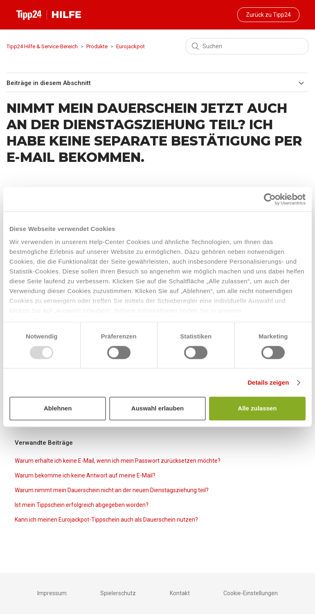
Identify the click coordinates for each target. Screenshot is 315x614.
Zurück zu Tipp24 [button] (268, 14)
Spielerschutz (118, 593)
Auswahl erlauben (157, 408)
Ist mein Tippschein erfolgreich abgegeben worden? (81, 505)
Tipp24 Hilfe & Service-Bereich (42, 46)
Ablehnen (58, 408)
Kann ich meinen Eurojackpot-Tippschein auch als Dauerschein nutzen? (106, 519)
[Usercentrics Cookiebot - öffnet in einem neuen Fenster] (270, 199)
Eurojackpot (130, 46)
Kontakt (180, 593)
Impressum (52, 593)
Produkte (97, 46)
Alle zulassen (257, 408)
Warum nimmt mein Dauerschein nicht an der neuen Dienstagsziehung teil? (112, 490)
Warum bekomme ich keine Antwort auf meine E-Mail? (85, 475)
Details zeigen (268, 382)
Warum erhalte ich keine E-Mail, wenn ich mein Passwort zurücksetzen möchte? (117, 460)
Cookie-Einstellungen (250, 593)
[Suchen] (247, 46)
